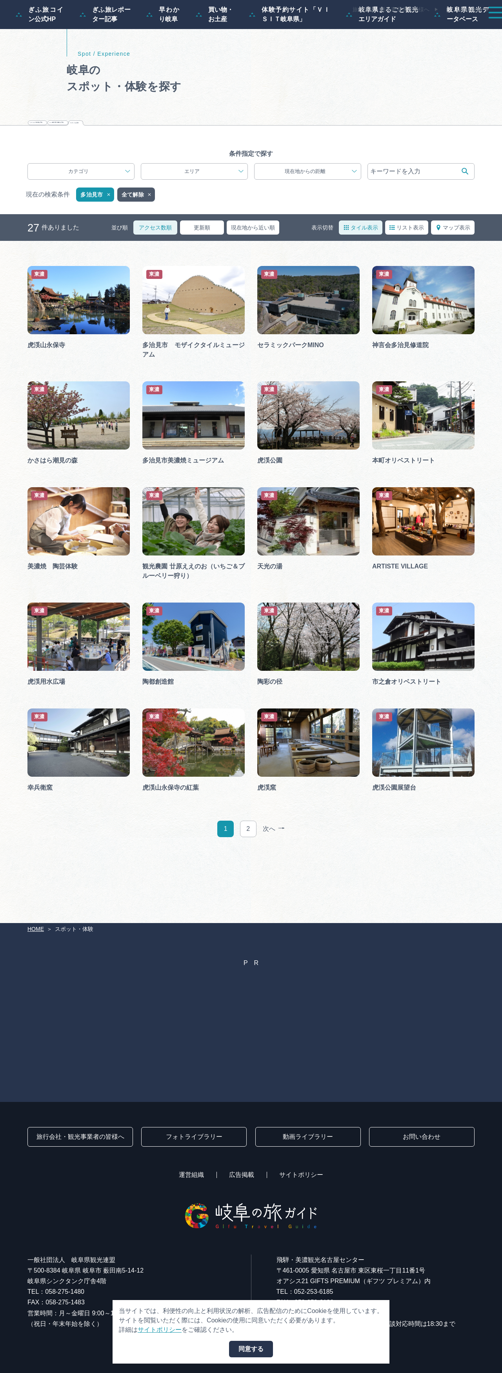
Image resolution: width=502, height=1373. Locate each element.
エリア (214, 232)
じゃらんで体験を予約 (158, 170)
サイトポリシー (301, 1174)
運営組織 (191, 1174)
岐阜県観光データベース (461, 52)
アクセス (472, 28)
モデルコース (233, 28)
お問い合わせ (421, 1136)
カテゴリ (99, 232)
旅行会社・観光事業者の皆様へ (391, 9)
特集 (190, 28)
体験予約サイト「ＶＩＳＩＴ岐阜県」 (289, 52)
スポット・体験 (293, 28)
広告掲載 (241, 1174)
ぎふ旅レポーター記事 (105, 52)
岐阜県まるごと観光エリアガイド (382, 52)
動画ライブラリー (308, 1136)
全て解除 (137, 255)
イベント (346, 28)
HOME (35, 929)
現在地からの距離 (321, 232)
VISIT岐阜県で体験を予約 (271, 170)
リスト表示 (406, 288)
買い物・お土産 (215, 52)
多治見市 (95, 255)
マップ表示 (453, 288)
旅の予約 (428, 28)
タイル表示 (361, 288)
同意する (251, 1349)
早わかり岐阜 (163, 52)
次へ (274, 890)
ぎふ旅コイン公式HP (40, 52)
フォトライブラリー (194, 1136)
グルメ (387, 28)
